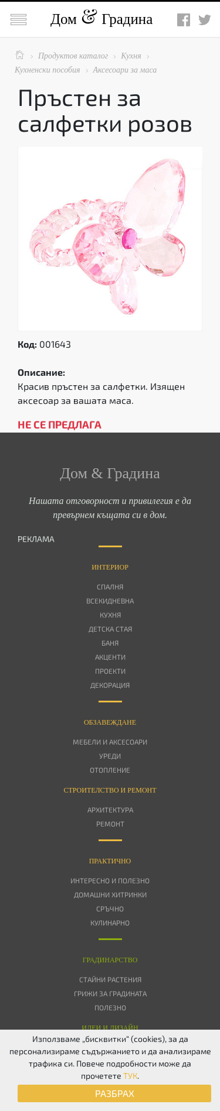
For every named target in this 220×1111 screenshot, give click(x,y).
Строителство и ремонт (109, 790)
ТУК (130, 1076)
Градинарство (110, 960)
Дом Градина (101, 19)
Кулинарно (110, 922)
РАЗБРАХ (114, 1093)
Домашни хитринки (110, 894)
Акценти (110, 657)
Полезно (110, 1007)
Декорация (110, 685)
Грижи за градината (110, 993)
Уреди (110, 756)
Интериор (110, 567)
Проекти (110, 671)
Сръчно (110, 908)
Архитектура (110, 809)
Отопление (110, 770)
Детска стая (110, 629)
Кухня (110, 615)
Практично (110, 861)
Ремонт (110, 823)
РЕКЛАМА (36, 539)
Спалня (110, 586)
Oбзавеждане (110, 722)
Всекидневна (110, 600)
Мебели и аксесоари (110, 742)
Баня (110, 643)
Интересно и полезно (110, 880)
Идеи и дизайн (110, 1028)
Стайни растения (110, 979)
